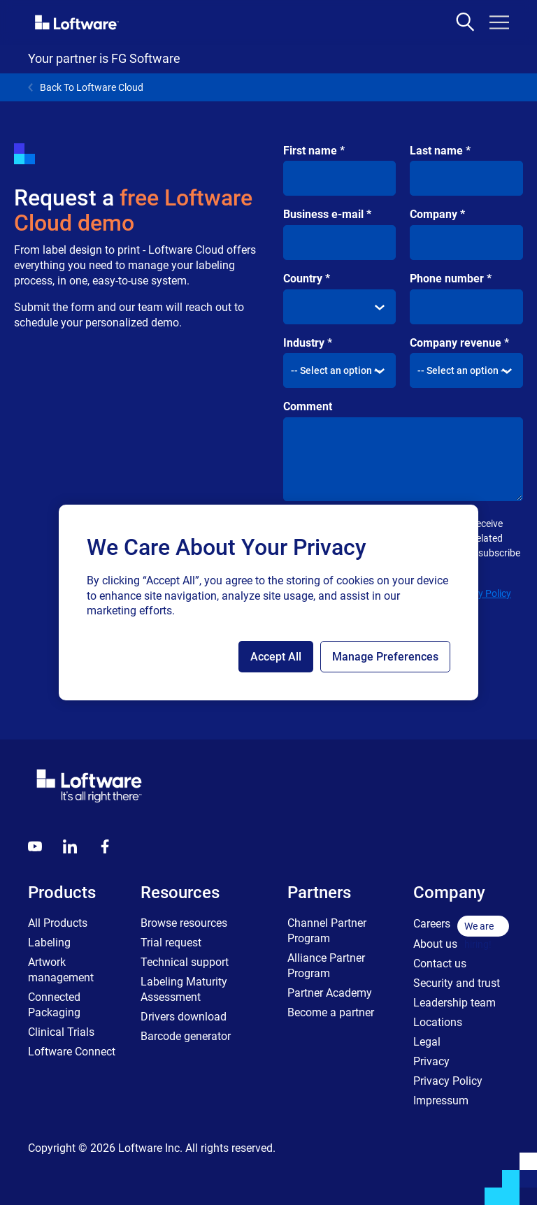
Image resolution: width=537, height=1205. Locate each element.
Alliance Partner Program (326, 965)
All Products (57, 923)
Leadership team (454, 1002)
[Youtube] (35, 846)
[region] (268, 602)
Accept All (275, 656)
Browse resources (184, 923)
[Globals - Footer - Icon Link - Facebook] (105, 846)
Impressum (440, 1100)
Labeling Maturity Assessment (184, 989)
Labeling (49, 942)
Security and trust (456, 983)
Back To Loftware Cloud (85, 87)
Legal (427, 1041)
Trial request (171, 942)
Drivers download (184, 1016)
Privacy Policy (481, 593)
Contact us (439, 963)
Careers (431, 923)
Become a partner (330, 1012)
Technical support (185, 962)
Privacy (431, 1061)
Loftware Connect (71, 1051)
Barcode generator (186, 1036)
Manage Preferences (385, 656)
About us (435, 944)
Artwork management (61, 969)
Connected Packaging (54, 1004)
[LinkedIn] (70, 846)
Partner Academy (329, 993)
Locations (437, 1022)
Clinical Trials (61, 1032)
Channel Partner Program (326, 930)
